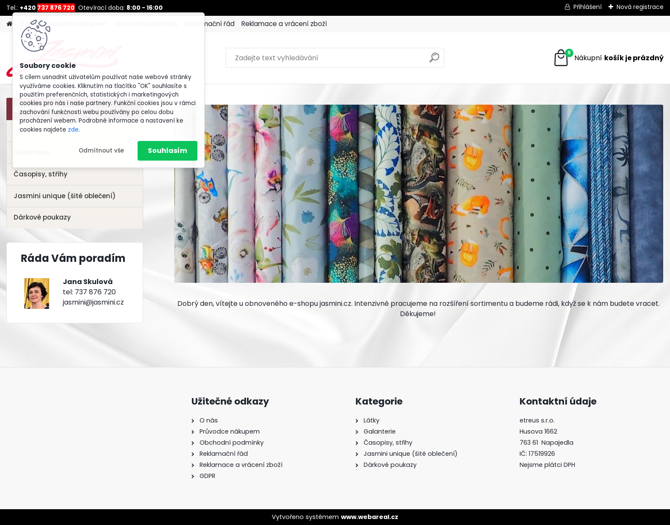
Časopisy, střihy (41, 174)
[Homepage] (9, 24)
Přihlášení (587, 7)
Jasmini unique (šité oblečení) (65, 195)
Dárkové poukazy (42, 217)
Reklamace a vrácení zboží (284, 23)
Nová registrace (640, 7)
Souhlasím (167, 150)
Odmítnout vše (101, 151)
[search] (434, 61)
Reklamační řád (210, 23)
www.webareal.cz (369, 517)
